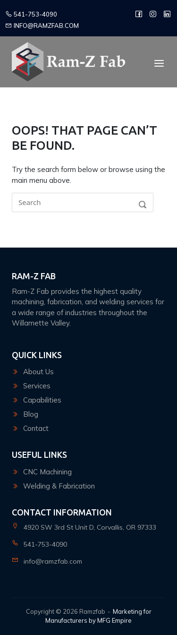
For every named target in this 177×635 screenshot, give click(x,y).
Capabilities (42, 399)
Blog (30, 414)
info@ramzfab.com (42, 25)
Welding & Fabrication (59, 485)
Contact (36, 428)
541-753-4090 (31, 14)
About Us (38, 371)
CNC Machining (47, 471)
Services (37, 385)
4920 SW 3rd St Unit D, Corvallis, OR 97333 (90, 527)
